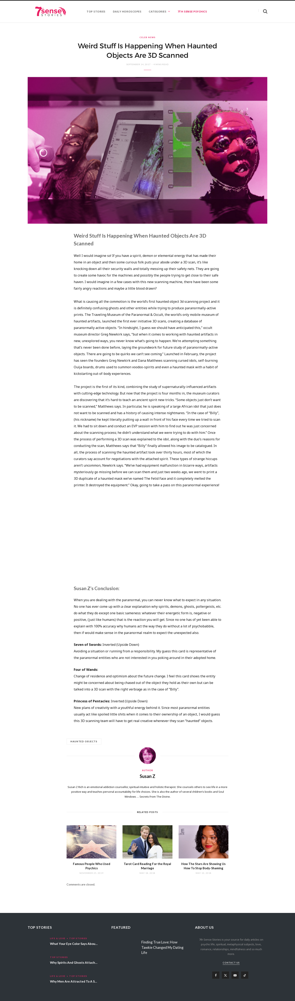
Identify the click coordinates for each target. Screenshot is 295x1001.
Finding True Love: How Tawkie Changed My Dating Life (162, 947)
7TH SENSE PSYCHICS (192, 11)
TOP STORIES (96, 11)
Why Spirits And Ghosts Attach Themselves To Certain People (95, 962)
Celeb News (147, 37)
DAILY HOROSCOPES (127, 11)
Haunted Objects (84, 741)
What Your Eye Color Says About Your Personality (85, 943)
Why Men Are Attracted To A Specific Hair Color (84, 981)
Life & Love (58, 938)
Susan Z (147, 776)
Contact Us (231, 962)
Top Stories (78, 938)
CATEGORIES (157, 11)
